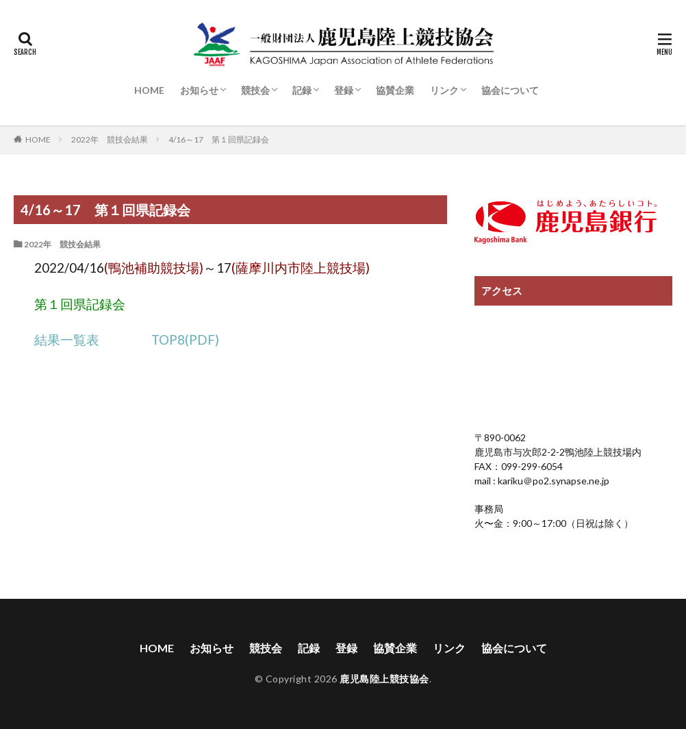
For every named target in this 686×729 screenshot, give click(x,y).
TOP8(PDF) (185, 339)
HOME (149, 90)
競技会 (255, 90)
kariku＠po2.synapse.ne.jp (552, 480)
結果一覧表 (66, 339)
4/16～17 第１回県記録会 (218, 139)
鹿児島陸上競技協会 (384, 679)
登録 (343, 90)
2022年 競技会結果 (109, 139)
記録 (302, 90)
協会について (510, 90)
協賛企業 (395, 90)
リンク (444, 90)
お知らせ (199, 90)
